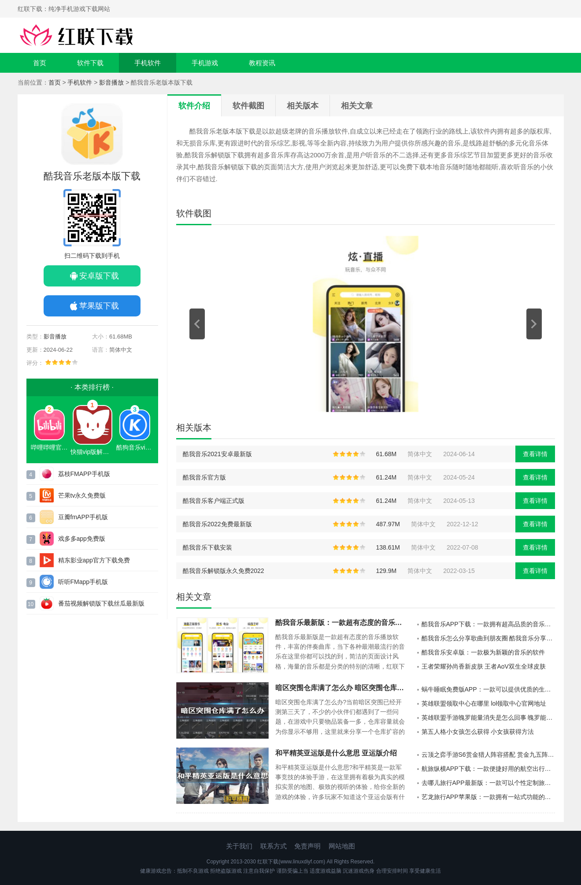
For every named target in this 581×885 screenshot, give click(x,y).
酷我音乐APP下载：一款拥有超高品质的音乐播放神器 (488, 624)
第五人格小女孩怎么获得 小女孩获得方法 (478, 731)
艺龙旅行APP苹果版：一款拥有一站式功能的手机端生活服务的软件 (488, 796)
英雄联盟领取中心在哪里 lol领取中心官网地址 (484, 703)
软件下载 (90, 63)
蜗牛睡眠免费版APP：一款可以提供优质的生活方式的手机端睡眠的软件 (488, 689)
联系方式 (273, 846)
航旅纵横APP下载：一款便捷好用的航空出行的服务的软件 (488, 768)
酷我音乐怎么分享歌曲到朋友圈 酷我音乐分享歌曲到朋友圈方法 (488, 638)
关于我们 (239, 846)
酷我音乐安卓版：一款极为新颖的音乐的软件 (483, 652)
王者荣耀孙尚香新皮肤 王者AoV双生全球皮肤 (484, 666)
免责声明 (307, 846)
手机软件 (147, 63)
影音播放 (111, 82)
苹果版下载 (99, 305)
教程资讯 (262, 63)
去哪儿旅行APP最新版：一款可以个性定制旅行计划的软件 (488, 782)
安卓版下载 (99, 275)
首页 (39, 63)
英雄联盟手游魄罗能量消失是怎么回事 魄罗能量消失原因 (488, 717)
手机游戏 (205, 63)
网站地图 (342, 846)
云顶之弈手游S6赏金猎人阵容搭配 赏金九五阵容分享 (488, 754)
